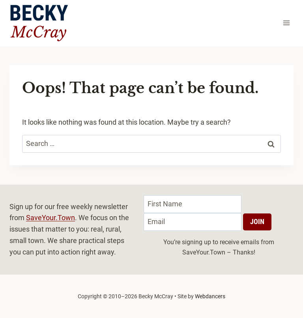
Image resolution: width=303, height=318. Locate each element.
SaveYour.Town (50, 217)
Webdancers (210, 296)
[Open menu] (286, 23)
